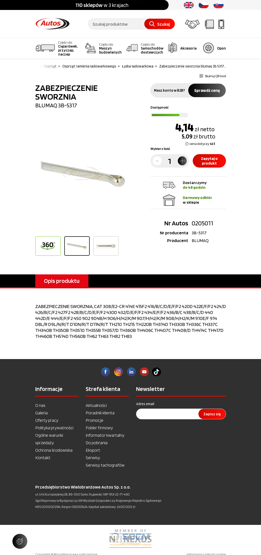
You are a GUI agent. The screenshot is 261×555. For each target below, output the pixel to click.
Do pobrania (97, 442)
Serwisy (93, 457)
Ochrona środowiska (54, 450)
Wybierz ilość (160, 149)
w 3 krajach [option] (101, 5)
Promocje (94, 420)
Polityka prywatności (54, 427)
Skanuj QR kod (213, 76)
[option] (83, 174)
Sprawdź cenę (207, 90)
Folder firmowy (99, 427)
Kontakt (42, 457)
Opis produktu (61, 280)
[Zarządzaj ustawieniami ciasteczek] (19, 541)
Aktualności (96, 405)
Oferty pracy (46, 420)
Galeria (41, 412)
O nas (40, 405)
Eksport (93, 450)
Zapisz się (212, 414)
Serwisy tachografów (105, 465)
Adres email (145, 404)
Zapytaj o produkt (209, 161)
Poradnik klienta (100, 412)
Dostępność (159, 107)
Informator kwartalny (105, 435)
